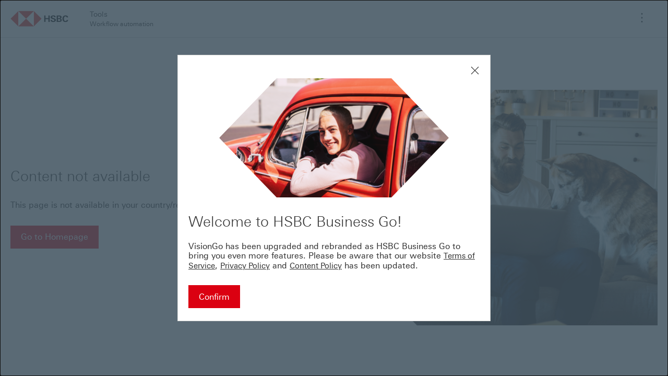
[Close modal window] (475, 70)
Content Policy (316, 266)
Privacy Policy (245, 266)
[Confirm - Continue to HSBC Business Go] (214, 296)
